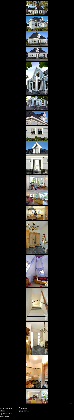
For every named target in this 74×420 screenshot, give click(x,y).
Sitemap (70, 403)
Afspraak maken (3, 410)
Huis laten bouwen (23, 408)
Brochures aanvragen (4, 416)
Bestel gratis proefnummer (6, 408)
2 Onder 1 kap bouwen (24, 411)
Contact (1, 418)
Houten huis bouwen (23, 410)
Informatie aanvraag (4, 411)
